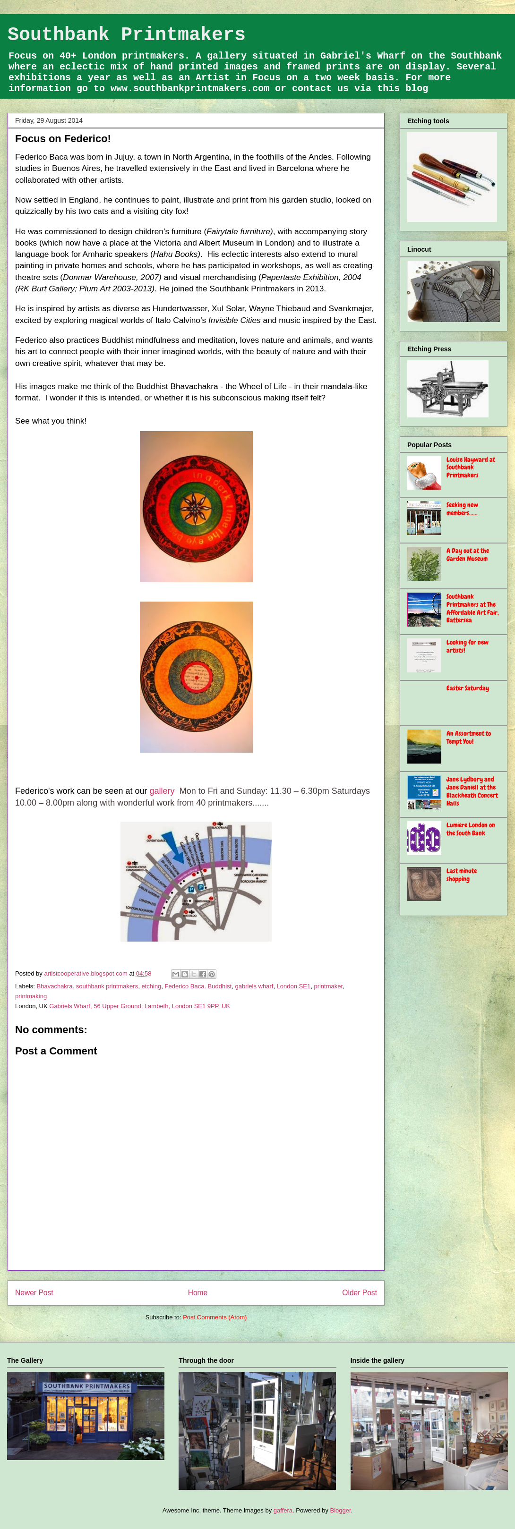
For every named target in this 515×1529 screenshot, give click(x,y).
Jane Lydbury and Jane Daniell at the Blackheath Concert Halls (472, 791)
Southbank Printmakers (127, 35)
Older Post (359, 1293)
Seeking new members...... (462, 509)
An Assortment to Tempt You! (468, 737)
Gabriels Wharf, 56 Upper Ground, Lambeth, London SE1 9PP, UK (139, 1006)
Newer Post (34, 1293)
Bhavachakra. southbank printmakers (87, 986)
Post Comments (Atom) (215, 1317)
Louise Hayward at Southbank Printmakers (470, 467)
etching (151, 986)
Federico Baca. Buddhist (198, 986)
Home (198, 1293)
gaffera (283, 1510)
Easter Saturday (467, 688)
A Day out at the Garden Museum (467, 554)
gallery (163, 791)
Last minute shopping (461, 874)
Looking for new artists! (467, 646)
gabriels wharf (254, 986)
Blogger (340, 1510)
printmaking (31, 996)
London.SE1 (294, 986)
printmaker (328, 986)
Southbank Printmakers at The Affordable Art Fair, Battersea (472, 608)
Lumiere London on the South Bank (470, 829)
